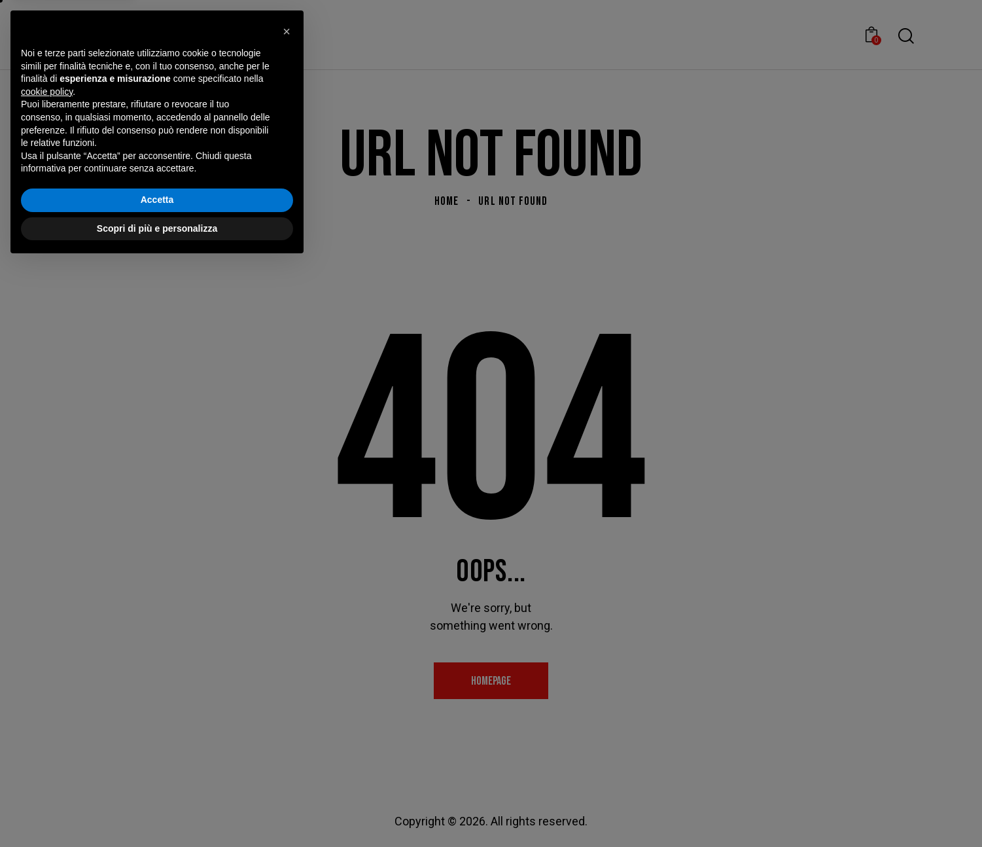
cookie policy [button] (47, 675)
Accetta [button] (157, 783)
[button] (286, 614)
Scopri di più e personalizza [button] (157, 811)
